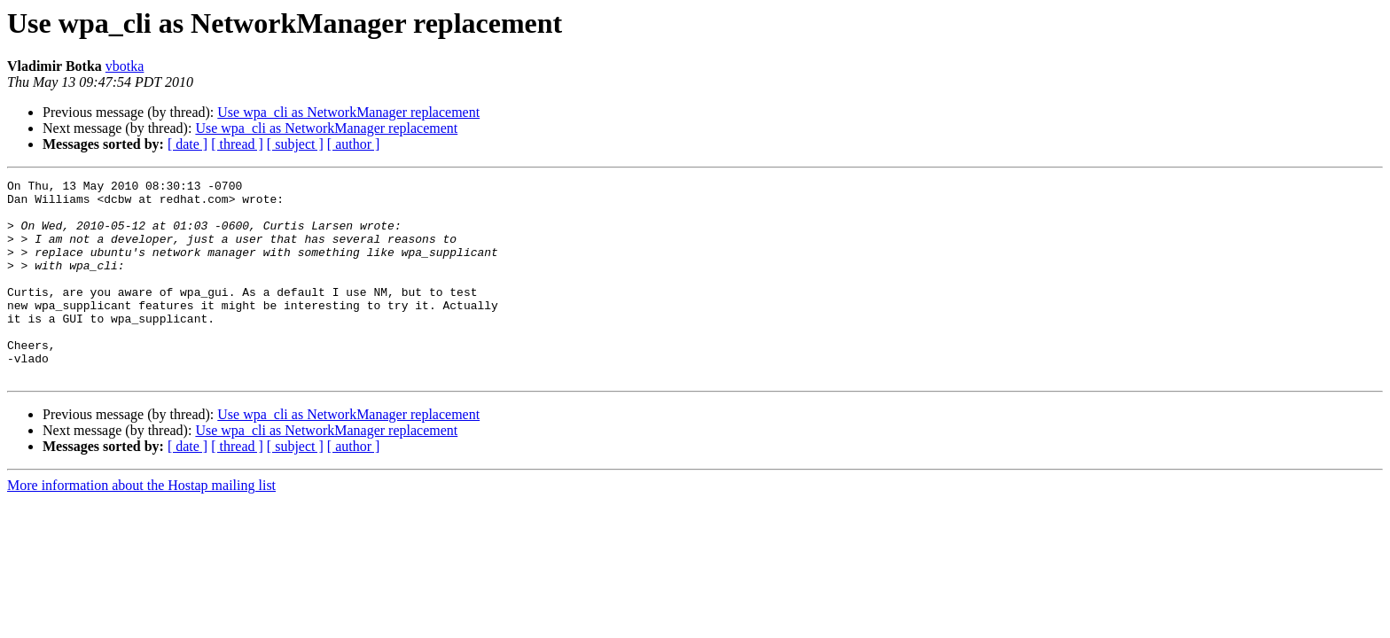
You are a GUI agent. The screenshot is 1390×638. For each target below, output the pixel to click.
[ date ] (187, 144)
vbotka (124, 66)
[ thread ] (237, 144)
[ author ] (353, 144)
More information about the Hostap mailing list (141, 525)
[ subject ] (295, 144)
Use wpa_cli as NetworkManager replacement (348, 112)
